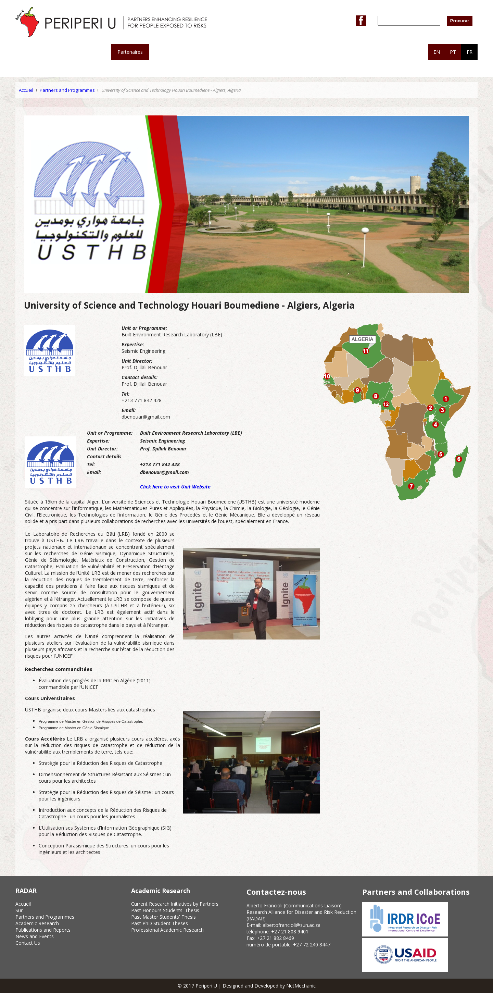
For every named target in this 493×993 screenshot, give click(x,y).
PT (453, 52)
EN (436, 52)
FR (469, 52)
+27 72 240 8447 (311, 944)
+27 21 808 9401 (289, 931)
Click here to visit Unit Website (175, 486)
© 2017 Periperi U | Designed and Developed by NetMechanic (247, 985)
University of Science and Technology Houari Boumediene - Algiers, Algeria (171, 90)
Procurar (459, 20)
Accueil (26, 90)
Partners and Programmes (67, 90)
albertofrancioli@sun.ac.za (291, 925)
